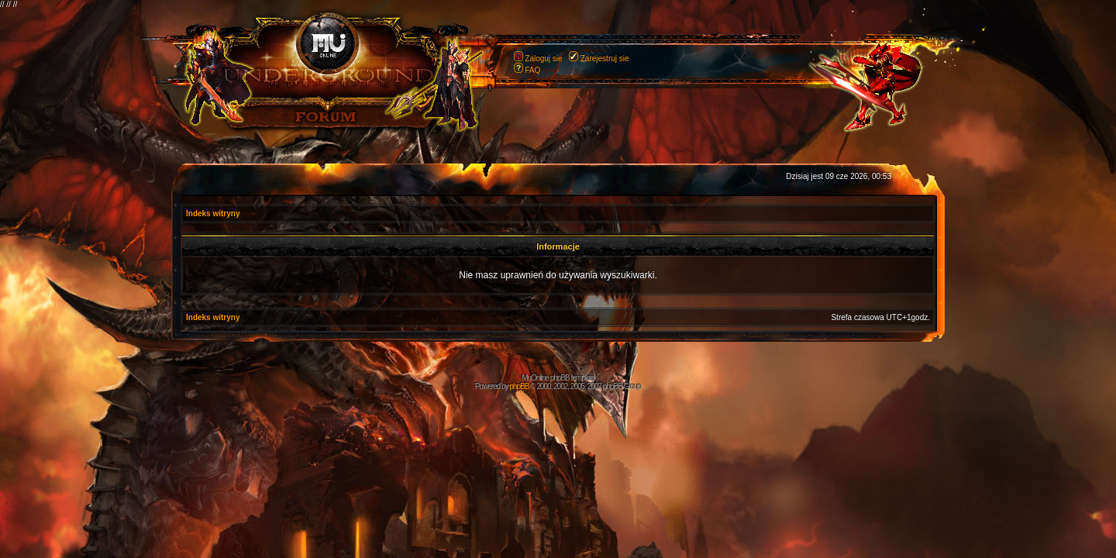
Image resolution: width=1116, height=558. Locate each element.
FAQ (532, 70)
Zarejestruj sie (604, 58)
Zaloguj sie (543, 58)
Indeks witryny (212, 213)
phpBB (519, 386)
